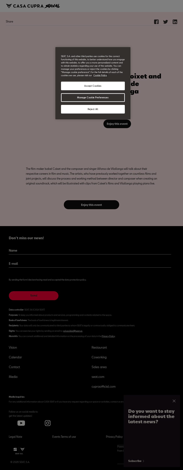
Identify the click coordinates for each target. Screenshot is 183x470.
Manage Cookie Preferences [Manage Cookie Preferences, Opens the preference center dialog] (92, 97)
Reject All (93, 109)
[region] (92, 83)
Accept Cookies (92, 86)
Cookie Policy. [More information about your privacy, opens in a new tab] (100, 75)
